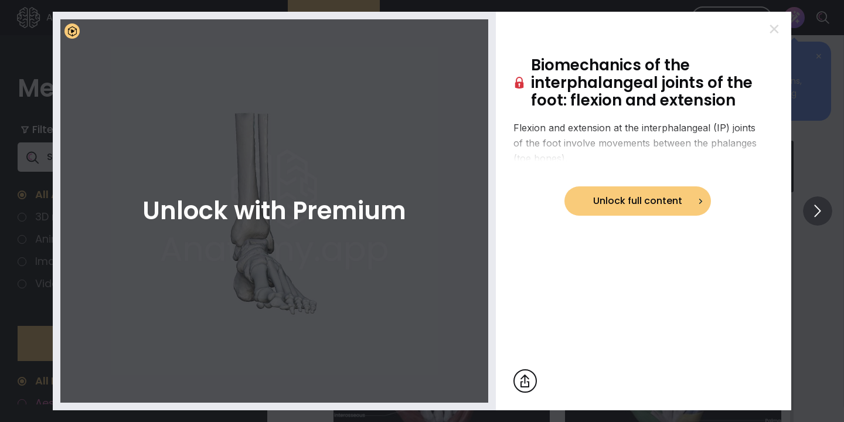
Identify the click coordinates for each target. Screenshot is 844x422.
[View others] (817, 211)
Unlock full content (637, 200)
